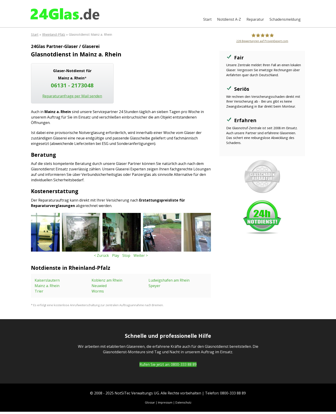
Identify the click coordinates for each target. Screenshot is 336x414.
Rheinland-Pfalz (53, 34)
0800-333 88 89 (184, 364)
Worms (98, 291)
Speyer (154, 285)
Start (207, 19)
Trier (39, 291)
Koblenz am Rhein (107, 280)
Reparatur (255, 19)
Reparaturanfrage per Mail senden (72, 95)
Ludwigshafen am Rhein (169, 280)
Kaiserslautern (47, 280)
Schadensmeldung (285, 19)
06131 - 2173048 (72, 85)
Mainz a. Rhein (47, 285)
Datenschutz (183, 402)
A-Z (229, 19)
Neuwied (99, 285)
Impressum (165, 402)
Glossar (150, 402)
